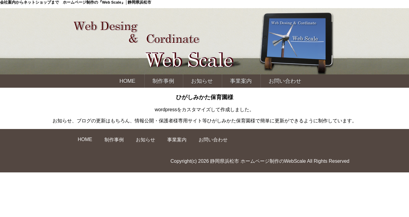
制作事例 (163, 81)
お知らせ (202, 81)
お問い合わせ (285, 81)
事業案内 (241, 81)
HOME (128, 81)
